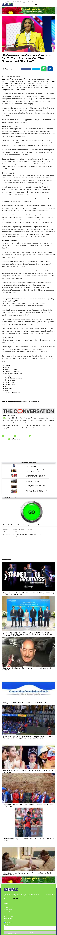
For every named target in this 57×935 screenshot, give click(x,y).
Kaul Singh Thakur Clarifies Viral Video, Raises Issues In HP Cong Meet (26, 671)
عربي (24, 2)
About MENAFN (8, 916)
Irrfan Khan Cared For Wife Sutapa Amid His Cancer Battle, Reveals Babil (27, 873)
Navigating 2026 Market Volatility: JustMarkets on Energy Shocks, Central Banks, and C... (23, 539)
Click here (15, 898)
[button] (28, 2)
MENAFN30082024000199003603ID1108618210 (20, 404)
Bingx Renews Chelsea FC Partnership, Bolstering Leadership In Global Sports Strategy (28, 596)
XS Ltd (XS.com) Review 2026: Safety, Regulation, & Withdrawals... (17, 532)
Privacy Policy (8, 909)
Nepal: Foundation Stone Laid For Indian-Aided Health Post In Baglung (28, 806)
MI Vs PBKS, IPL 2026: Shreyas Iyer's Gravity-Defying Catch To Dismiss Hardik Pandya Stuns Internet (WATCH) (28, 738)
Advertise (6, 913)
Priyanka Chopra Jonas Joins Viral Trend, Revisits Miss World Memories (27, 772)
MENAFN (5, 82)
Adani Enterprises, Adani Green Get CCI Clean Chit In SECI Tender (26, 704)
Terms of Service (8, 907)
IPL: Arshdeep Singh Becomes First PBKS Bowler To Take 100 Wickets (28, 840)
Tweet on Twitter (36, 71)
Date (4, 71)
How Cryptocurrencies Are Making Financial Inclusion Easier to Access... (19, 534)
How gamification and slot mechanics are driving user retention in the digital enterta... (22, 537)
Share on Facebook (26, 71)
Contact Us (7, 911)
